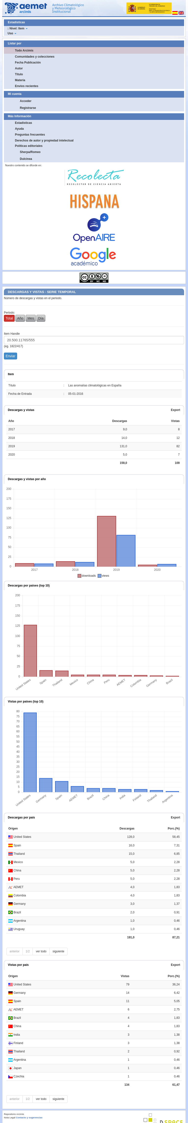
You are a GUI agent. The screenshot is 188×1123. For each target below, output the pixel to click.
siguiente (58, 951)
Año (20, 318)
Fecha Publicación (28, 62)
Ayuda (19, 128)
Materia (20, 80)
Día (41, 318)
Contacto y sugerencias (29, 1117)
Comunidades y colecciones (34, 56)
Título (19, 74)
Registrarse (28, 108)
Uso (12, 33)
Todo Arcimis (24, 50)
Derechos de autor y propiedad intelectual (44, 140)
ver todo (41, 951)
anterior (15, 951)
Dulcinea (26, 159)
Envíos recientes (26, 86)
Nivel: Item (18, 28)
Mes (30, 318)
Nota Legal (9, 1117)
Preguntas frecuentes (30, 134)
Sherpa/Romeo (30, 152)
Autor (19, 68)
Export (175, 410)
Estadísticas (23, 123)
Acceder (25, 101)
